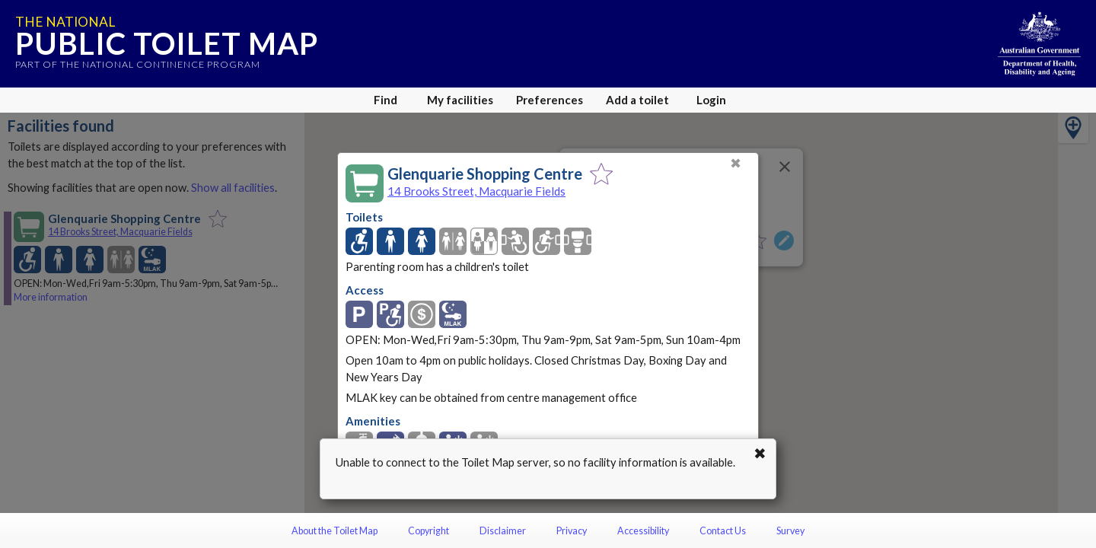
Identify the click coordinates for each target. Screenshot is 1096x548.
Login (711, 100)
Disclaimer (503, 531)
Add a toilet (637, 100)
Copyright (428, 531)
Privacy (571, 531)
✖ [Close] (735, 163)
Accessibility (643, 531)
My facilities (460, 100)
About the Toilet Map (335, 531)
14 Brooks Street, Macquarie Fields (476, 191)
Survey (790, 531)
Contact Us (722, 531)
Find (385, 100)
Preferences (549, 100)
